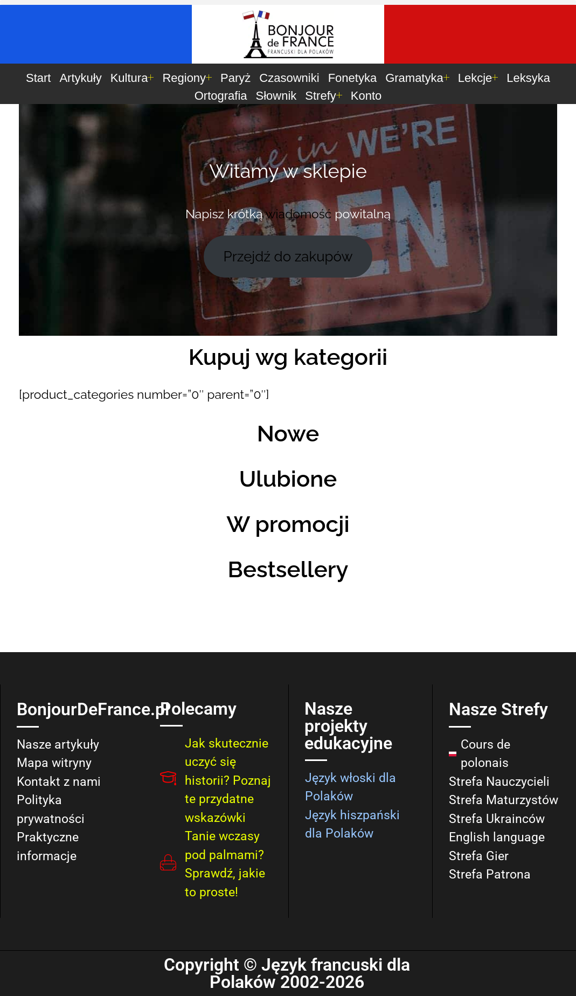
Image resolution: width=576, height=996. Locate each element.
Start (38, 78)
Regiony (187, 78)
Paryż (235, 78)
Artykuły (80, 78)
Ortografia (221, 95)
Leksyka (528, 78)
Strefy (323, 95)
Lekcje (478, 78)
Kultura (132, 78)
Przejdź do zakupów (288, 256)
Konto (366, 95)
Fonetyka (352, 78)
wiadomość (299, 213)
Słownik (276, 95)
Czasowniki (289, 78)
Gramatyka (417, 78)
